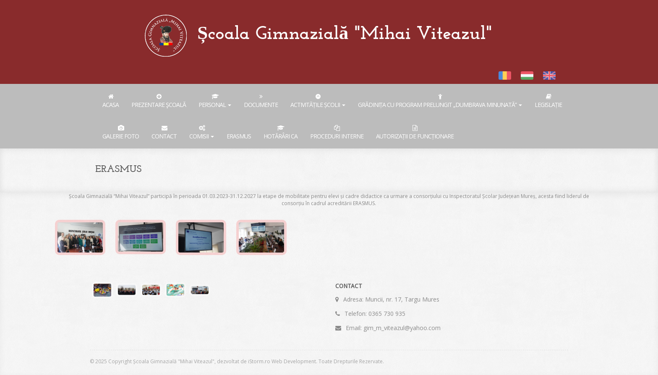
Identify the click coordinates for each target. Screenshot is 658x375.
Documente (261, 101)
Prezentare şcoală (158, 101)
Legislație (548, 101)
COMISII (201, 132)
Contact (164, 132)
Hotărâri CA (281, 132)
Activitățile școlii (317, 101)
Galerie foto (120, 132)
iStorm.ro (259, 361)
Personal (214, 101)
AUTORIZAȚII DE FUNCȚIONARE (415, 132)
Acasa (110, 101)
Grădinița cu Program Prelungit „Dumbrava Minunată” (440, 101)
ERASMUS (239, 136)
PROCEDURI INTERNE (336, 132)
